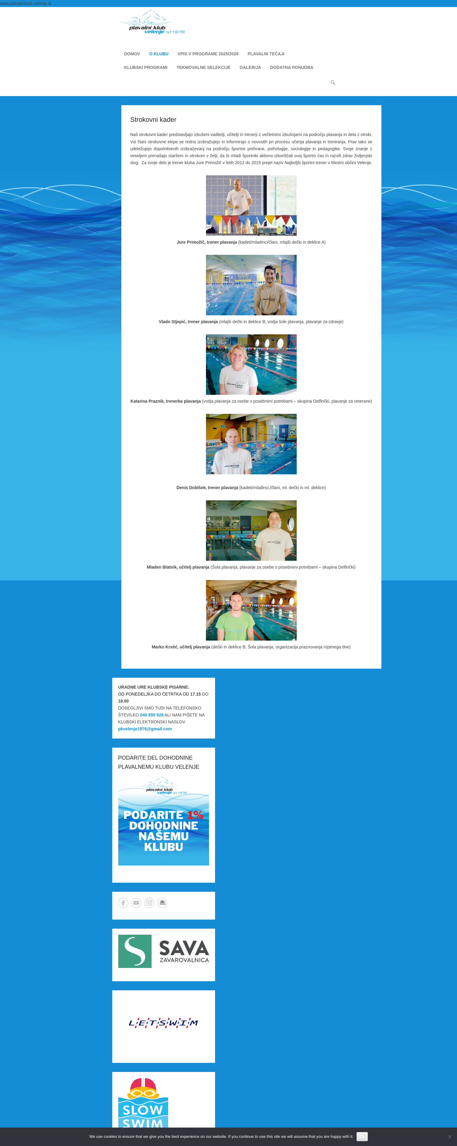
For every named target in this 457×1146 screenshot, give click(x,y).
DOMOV (132, 53)
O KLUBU (158, 53)
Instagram (149, 903)
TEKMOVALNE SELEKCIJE (204, 67)
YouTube (136, 903)
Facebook (123, 903)
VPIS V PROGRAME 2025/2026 (208, 53)
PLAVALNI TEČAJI (266, 53)
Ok (362, 1136)
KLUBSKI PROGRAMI (146, 67)
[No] (449, 1137)
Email (162, 903)
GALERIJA (250, 67)
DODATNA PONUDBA (291, 67)
